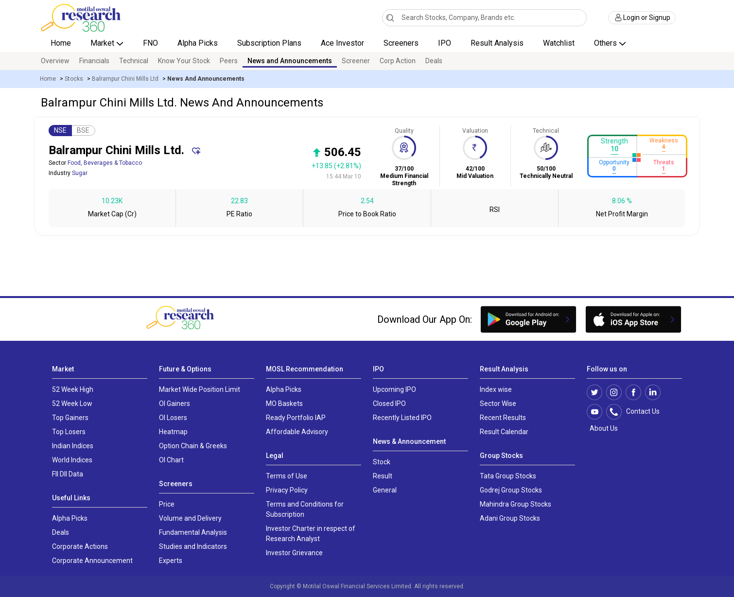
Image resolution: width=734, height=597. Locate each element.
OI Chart (171, 460)
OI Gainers (174, 403)
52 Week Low (72, 403)
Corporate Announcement (92, 560)
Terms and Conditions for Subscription (305, 509)
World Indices (72, 460)
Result (382, 476)
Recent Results (503, 417)
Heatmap (173, 432)
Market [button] (103, 43)
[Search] (390, 17)
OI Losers (173, 417)
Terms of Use (286, 476)
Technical (133, 61)
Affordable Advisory (297, 432)
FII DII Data (67, 474)
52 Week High (72, 389)
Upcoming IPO (394, 389)
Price (167, 504)
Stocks (74, 78)
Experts (170, 560)
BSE (83, 130)
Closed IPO (389, 403)
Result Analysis (497, 43)
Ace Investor (342, 43)
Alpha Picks (197, 43)
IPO (444, 43)
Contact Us (638, 412)
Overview (55, 61)
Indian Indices (72, 446)
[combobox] (484, 17)
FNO (150, 43)
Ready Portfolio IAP (296, 417)
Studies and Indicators (193, 546)
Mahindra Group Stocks (515, 504)
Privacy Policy (287, 490)
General (385, 490)
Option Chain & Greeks (193, 446)
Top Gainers (70, 417)
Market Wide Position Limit (199, 389)
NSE (60, 130)
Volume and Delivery (190, 518)
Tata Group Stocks (508, 476)
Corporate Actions (80, 546)
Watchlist (559, 43)
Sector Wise (498, 403)
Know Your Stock (184, 61)
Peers (229, 61)
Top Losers (69, 432)
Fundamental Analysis (193, 532)
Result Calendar (504, 432)
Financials (94, 61)
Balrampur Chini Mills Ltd (125, 78)
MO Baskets (284, 403)
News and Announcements (289, 61)
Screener (356, 61)
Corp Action (398, 61)
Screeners (401, 43)
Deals (433, 61)
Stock (381, 462)
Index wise (496, 389)
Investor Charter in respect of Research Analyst (310, 534)
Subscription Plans (269, 43)
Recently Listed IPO (402, 417)
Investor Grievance (294, 553)
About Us (602, 428)
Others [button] (606, 43)
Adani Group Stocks (510, 518)
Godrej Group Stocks (511, 490)
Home (61, 43)
